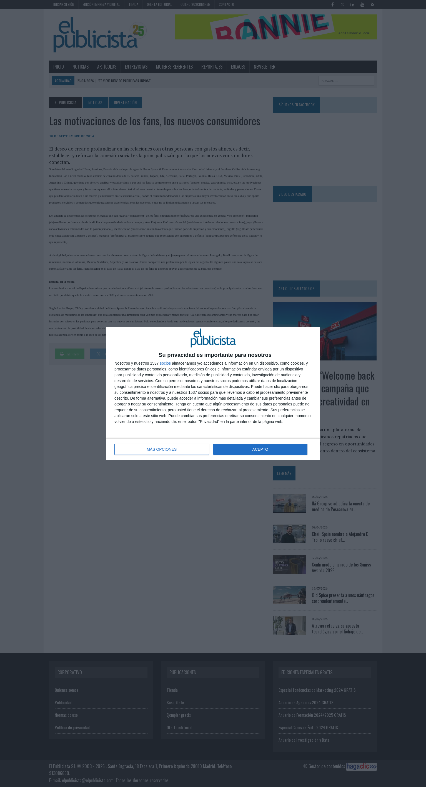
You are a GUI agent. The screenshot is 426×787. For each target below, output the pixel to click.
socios (165, 363)
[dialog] (213, 393)
